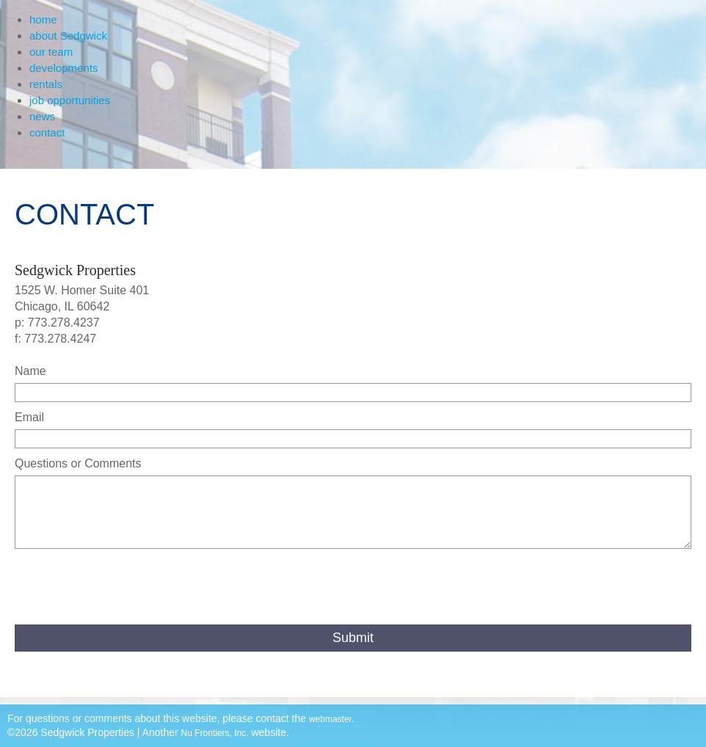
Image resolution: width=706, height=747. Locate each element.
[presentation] (126, 588)
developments (63, 68)
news (42, 116)
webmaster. (331, 719)
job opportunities (69, 100)
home (43, 19)
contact (47, 132)
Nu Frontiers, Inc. (215, 733)
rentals (45, 84)
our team (51, 51)
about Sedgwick (68, 35)
